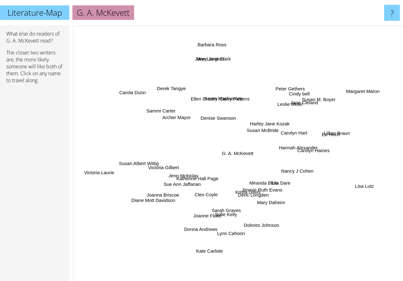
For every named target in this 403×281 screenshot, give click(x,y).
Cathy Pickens (234, 103)
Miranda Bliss (261, 183)
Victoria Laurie (109, 172)
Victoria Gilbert (167, 156)
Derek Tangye (174, 93)
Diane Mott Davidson (149, 201)
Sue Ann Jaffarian (183, 183)
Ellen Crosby (203, 98)
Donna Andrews (203, 223)
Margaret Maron (355, 94)
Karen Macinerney (215, 88)
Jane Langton (211, 61)
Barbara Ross (214, 50)
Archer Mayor (183, 121)
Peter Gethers (289, 92)
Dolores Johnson (257, 218)
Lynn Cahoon (236, 234)
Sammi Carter (160, 112)
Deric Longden (251, 192)
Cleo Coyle (210, 180)
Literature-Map (35, 12)
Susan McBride (263, 127)
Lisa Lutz (352, 183)
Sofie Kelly (229, 212)
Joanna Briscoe (171, 193)
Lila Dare (275, 180)
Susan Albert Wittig (139, 162)
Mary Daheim (283, 208)
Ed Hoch (322, 135)
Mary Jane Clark (215, 66)
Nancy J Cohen (293, 170)
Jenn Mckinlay (180, 172)
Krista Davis (258, 197)
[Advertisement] (34, 184)
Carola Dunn (139, 94)
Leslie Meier (291, 99)
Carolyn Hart (311, 130)
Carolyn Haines (311, 148)
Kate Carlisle (212, 253)
